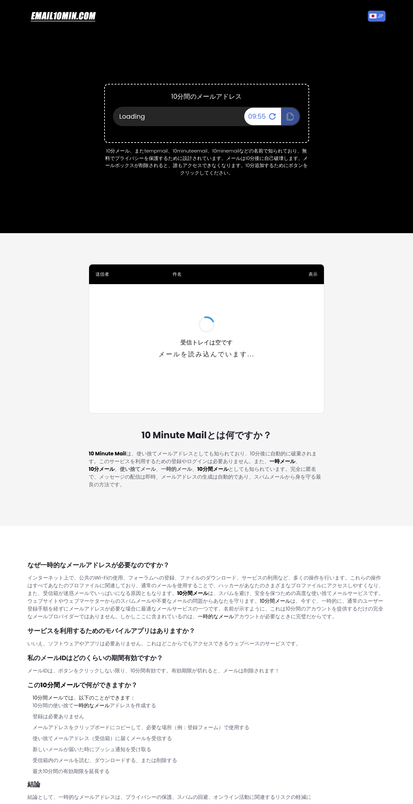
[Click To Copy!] (290, 116)
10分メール (102, 469)
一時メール (282, 461)
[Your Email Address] (206, 116)
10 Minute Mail (107, 453)
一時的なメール (216, 616)
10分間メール (212, 469)
